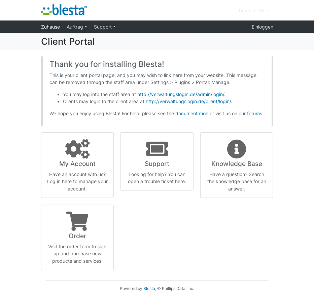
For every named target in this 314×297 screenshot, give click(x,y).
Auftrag (75, 27)
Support (103, 27)
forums (254, 113)
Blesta (149, 288)
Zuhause (50, 27)
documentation (191, 113)
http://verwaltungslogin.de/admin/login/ (180, 94)
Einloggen (262, 27)
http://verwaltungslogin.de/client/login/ (188, 101)
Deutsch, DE (252, 10)
